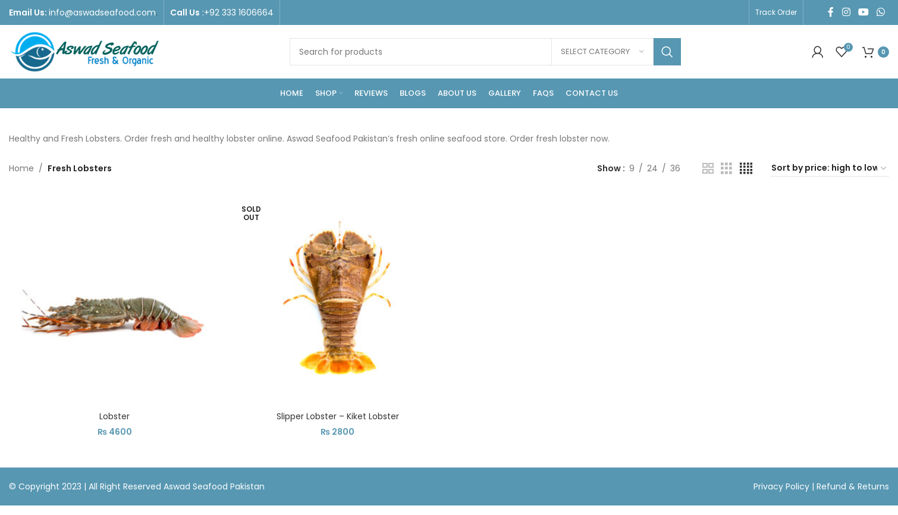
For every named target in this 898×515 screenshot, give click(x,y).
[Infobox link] (83, 12)
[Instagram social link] (846, 12)
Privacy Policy (782, 486)
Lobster (114, 416)
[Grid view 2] (708, 168)
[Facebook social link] (831, 12)
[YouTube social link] (863, 12)
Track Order (776, 12)
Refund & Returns (853, 486)
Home (21, 168)
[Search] (485, 51)
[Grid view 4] (746, 168)
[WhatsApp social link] (881, 12)
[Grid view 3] (726, 168)
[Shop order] (829, 168)
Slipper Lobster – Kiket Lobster (338, 416)
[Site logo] (84, 51)
